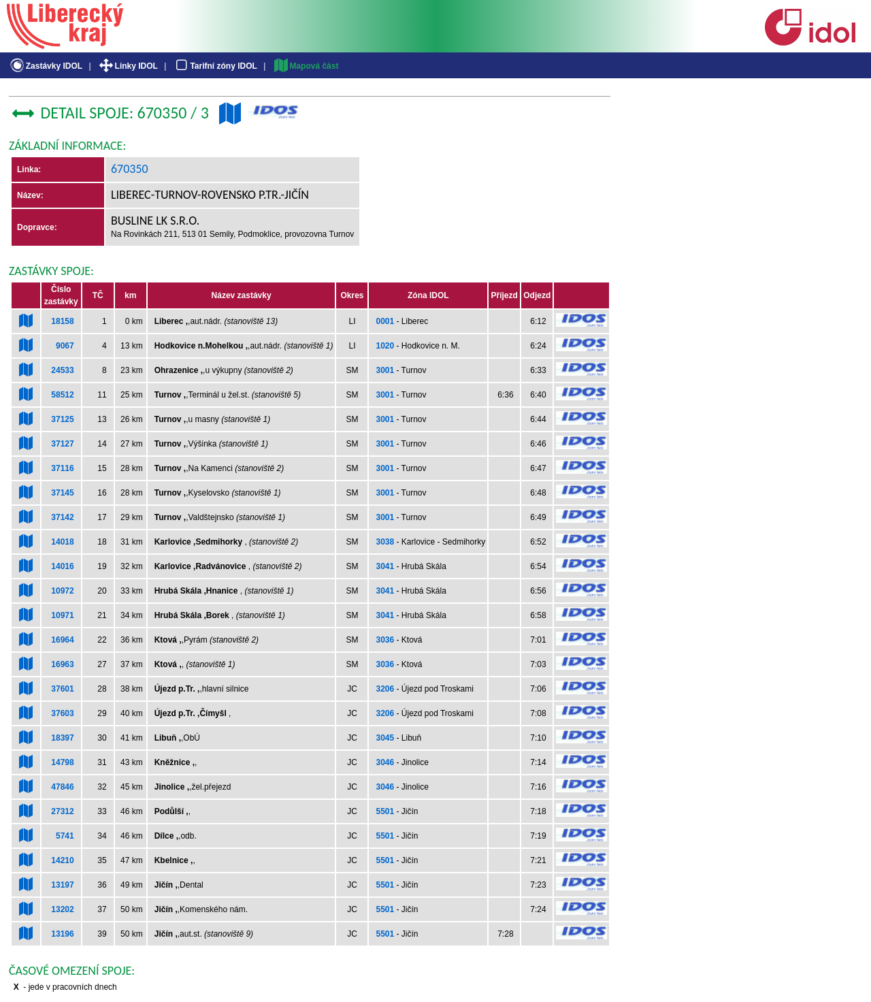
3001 (385, 370)
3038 (385, 542)
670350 (129, 168)
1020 (385, 346)
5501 (385, 811)
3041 (385, 566)
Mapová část (305, 66)
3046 (385, 762)
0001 (385, 321)
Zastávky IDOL (45, 66)
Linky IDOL (127, 66)
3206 (385, 689)
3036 (385, 640)
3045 (385, 738)
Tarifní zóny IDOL (215, 66)
